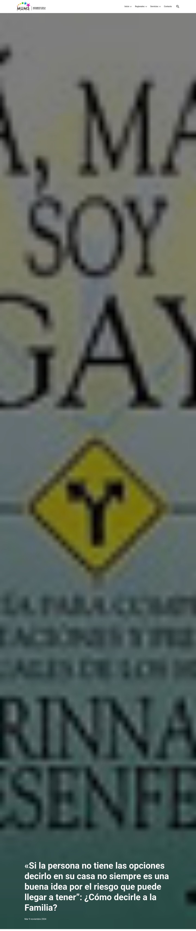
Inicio (127, 6)
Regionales (140, 6)
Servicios (154, 6)
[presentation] (130, 6)
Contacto (168, 6)
